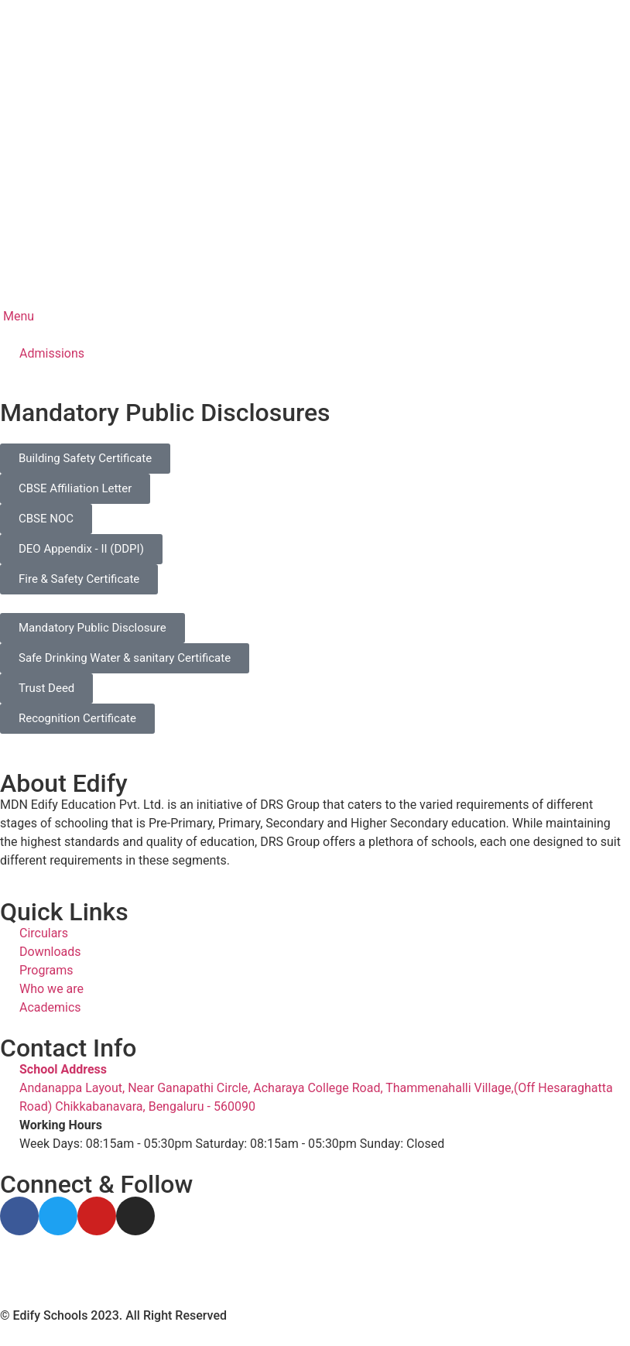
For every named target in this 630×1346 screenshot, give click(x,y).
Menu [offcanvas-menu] (17, 316)
